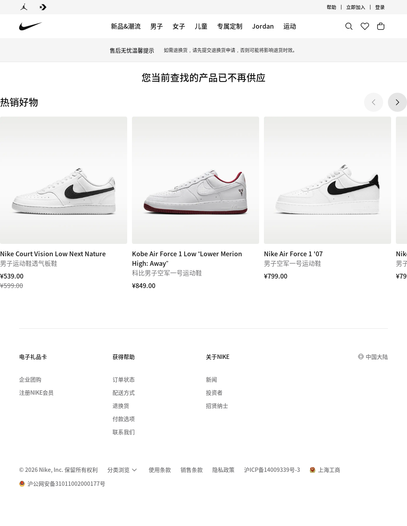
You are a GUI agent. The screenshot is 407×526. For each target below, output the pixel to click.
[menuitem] (123, 470)
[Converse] (43, 7)
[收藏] (365, 26)
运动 (289, 26)
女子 (178, 26)
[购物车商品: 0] (381, 26)
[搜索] (349, 26)
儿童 (201, 26)
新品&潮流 (126, 26)
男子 (156, 26)
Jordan (263, 26)
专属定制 (229, 26)
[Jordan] (24, 7)
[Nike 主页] (31, 26)
